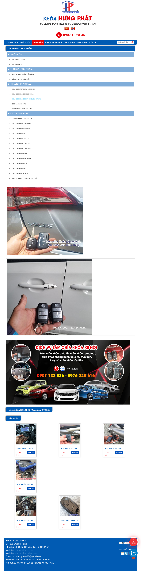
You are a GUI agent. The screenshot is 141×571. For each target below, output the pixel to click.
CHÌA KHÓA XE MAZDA (18, 163)
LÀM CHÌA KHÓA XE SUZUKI (72, 520)
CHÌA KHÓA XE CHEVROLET (20, 128)
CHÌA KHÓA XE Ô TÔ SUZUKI (20, 148)
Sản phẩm (38, 42)
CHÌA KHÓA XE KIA (17, 133)
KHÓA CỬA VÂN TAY (17, 59)
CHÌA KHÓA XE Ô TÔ (19, 114)
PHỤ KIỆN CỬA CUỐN (20, 69)
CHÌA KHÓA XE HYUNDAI (19, 138)
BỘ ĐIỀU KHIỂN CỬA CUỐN (19, 79)
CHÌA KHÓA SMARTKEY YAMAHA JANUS (33, 520)
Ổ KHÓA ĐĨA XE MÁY (17, 104)
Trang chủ (12, 42)
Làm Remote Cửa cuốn (76, 42)
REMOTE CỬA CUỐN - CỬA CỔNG (21, 74)
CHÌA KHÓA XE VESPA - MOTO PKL (22, 89)
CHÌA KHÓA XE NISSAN (18, 168)
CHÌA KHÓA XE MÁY (19, 84)
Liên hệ (92, 42)
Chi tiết (31, 452)
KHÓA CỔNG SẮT (16, 64)
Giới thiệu (25, 42)
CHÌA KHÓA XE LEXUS (18, 153)
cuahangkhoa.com (24, 550)
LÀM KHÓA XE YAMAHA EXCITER (31, 448)
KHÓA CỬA (15, 54)
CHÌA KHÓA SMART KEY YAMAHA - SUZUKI (25, 99)
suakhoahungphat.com (26, 553)
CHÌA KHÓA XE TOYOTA (18, 173)
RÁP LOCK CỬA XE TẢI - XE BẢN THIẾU (23, 178)
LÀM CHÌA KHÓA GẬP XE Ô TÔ (20, 119)
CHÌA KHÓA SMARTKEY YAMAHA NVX (33, 484)
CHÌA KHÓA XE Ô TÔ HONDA (20, 123)
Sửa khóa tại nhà (53, 42)
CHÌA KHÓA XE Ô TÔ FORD (19, 143)
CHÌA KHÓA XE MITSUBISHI (20, 158)
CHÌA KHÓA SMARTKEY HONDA (21, 94)
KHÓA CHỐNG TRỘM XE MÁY (20, 109)
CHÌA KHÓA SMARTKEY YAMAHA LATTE (78, 448)
